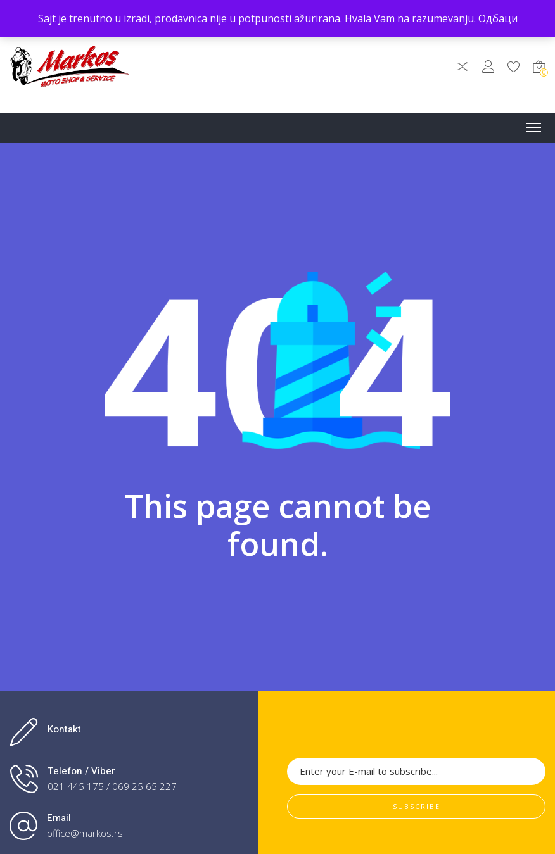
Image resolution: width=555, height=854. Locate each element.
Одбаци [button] (498, 18)
